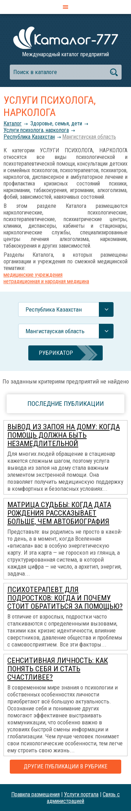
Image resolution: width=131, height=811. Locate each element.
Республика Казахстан (29, 136)
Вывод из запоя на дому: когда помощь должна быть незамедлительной (63, 435)
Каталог (12, 123)
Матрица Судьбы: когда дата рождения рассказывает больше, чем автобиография (59, 513)
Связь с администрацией (83, 797)
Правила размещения (35, 794)
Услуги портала (81, 794)
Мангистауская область (89, 136)
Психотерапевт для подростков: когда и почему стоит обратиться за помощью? (65, 598)
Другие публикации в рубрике (65, 766)
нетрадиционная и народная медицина (46, 281)
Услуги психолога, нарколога (36, 130)
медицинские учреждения (33, 274)
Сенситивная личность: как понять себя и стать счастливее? (57, 668)
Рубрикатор (56, 352)
